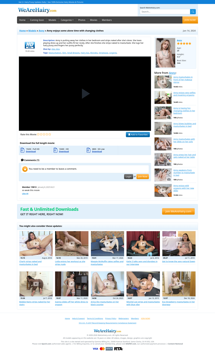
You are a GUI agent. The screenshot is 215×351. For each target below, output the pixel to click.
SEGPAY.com (131, 344)
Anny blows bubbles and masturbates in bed (184, 124)
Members (107, 19)
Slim (64, 52)
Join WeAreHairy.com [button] (178, 211)
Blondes (94, 52)
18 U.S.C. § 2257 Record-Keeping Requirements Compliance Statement (107, 323)
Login (128, 176)
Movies (93, 19)
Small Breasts (73, 52)
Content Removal (175, 344)
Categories (66, 19)
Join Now (142, 176)
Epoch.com (46, 344)
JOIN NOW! (190, 19)
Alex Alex (56, 49)
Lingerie (113, 52)
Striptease (103, 52)
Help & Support (78, 318)
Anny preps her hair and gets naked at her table (184, 156)
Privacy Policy (110, 318)
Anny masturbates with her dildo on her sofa (184, 140)
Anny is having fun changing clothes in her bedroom (184, 110)
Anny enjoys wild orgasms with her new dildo (183, 188)
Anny (41, 30)
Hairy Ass (85, 52)
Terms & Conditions (95, 318)
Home (22, 19)
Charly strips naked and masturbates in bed (30, 262)
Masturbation (55, 52)
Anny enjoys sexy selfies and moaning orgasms (184, 94)
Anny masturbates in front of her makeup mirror (183, 79)
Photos (81, 19)
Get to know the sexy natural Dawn (178, 261)
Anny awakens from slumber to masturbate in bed (184, 172)
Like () (25, 193)
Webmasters (123, 318)
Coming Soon (37, 19)
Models (52, 19)
